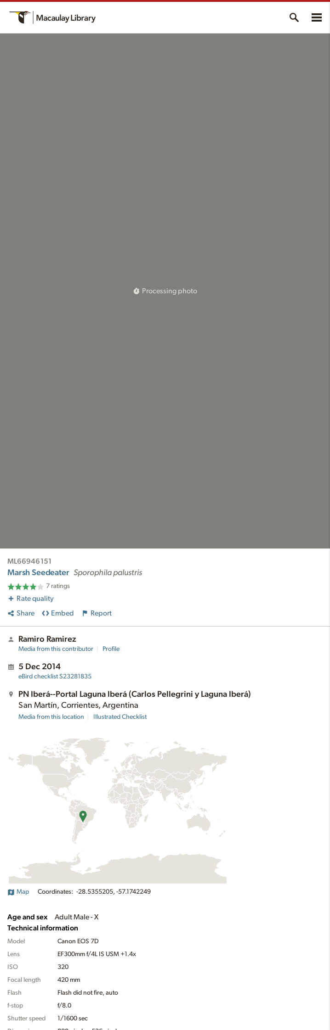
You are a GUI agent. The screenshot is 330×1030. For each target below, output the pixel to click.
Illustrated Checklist (120, 717)
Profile (110, 649)
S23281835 (54, 676)
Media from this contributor (55, 649)
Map (18, 892)
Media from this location (51, 717)
